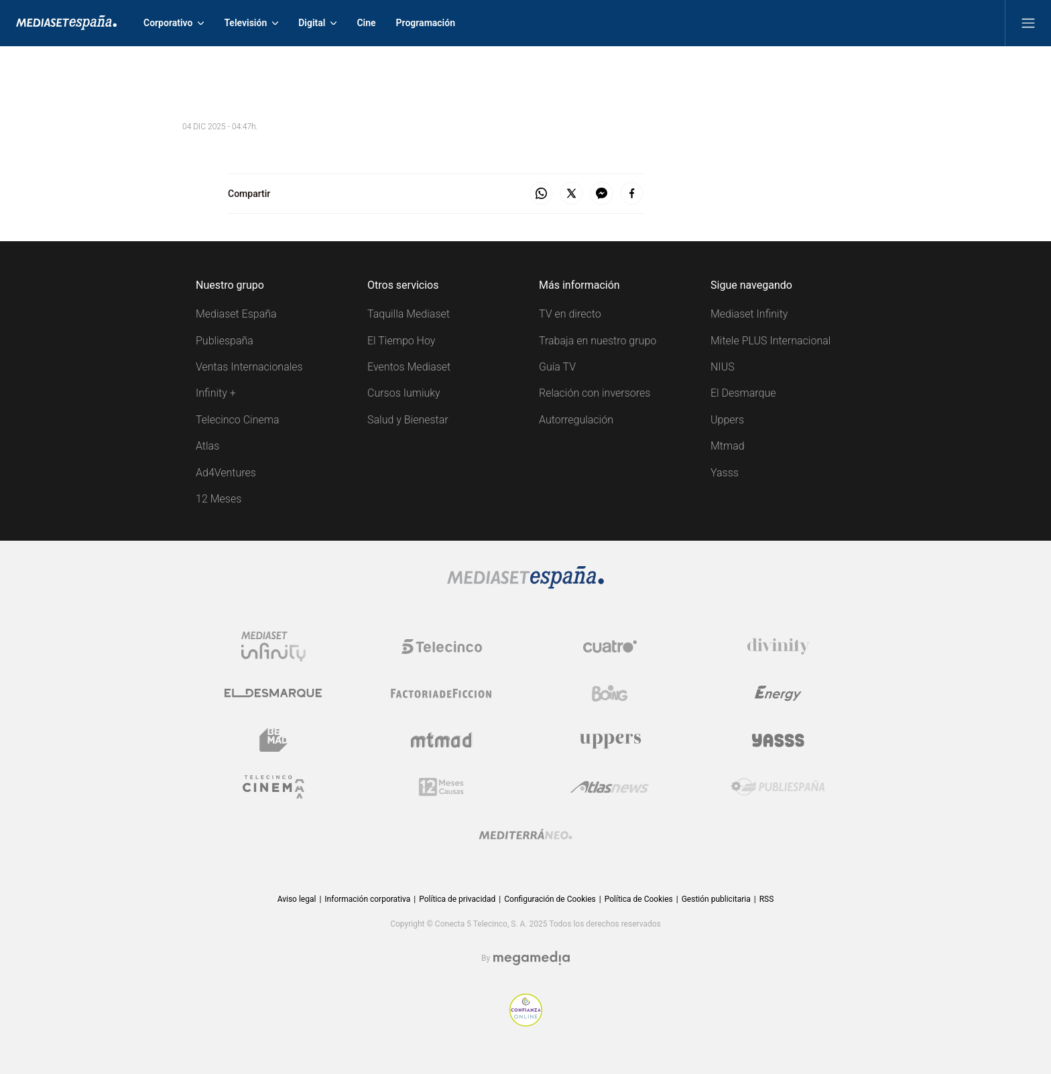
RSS (766, 899)
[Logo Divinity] (778, 646)
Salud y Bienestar (407, 419)
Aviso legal (296, 899)
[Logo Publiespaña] (778, 787)
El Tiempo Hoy (401, 340)
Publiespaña (224, 340)
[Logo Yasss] (778, 740)
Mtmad (727, 446)
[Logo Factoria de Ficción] (442, 693)
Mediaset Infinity (749, 314)
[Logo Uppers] (610, 740)
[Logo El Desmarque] (273, 693)
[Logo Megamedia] (531, 958)
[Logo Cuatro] (610, 646)
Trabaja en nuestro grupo (597, 340)
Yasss (724, 472)
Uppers (727, 419)
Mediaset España (236, 314)
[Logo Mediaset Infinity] (273, 646)
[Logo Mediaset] (525, 585)
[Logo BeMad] (273, 740)
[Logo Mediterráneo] (525, 834)
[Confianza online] (525, 1022)
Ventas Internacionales (249, 366)
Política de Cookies (639, 899)
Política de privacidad (457, 899)
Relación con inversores (594, 393)
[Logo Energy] (778, 693)
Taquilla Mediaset (408, 314)
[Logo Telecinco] (441, 646)
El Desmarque (743, 393)
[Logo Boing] (610, 693)
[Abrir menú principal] (1028, 22)
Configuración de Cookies (549, 899)
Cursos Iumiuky (403, 393)
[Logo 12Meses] (441, 787)
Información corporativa (367, 899)
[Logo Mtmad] (442, 740)
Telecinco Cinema (237, 419)
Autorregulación (576, 419)
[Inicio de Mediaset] (66, 23)
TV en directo (570, 314)
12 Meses (218, 498)
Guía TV (557, 366)
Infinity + (216, 393)
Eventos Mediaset (408, 366)
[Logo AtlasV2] (609, 787)
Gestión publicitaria (716, 899)
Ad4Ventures (226, 472)
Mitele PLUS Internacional (770, 340)
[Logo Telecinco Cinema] (273, 787)
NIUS (722, 366)
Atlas (207, 446)
